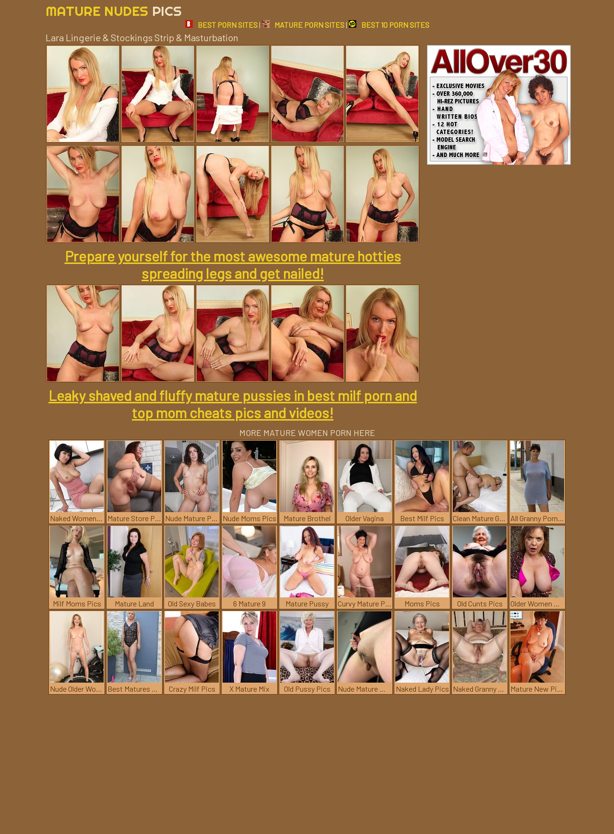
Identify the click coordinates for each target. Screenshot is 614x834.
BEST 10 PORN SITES (389, 24)
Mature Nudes (114, 10)
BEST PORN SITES (221, 24)
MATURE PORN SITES (303, 24)
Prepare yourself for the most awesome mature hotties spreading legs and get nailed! (233, 264)
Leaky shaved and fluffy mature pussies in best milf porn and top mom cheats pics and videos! (232, 404)
